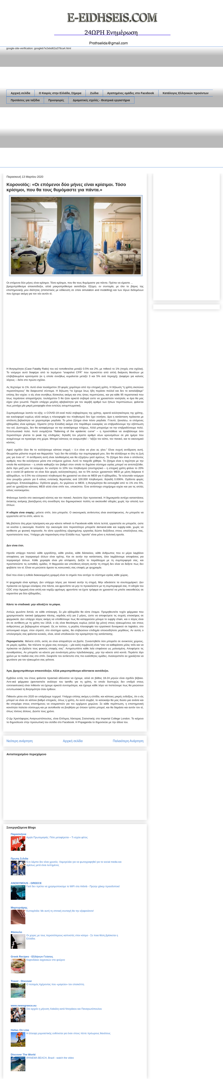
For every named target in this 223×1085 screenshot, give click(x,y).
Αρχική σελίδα (20, 93)
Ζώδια (94, 93)
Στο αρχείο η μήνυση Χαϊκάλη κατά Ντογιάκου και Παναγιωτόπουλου (64, 1008)
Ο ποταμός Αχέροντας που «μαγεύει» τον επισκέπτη (55, 984)
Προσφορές (56, 100)
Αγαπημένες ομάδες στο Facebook (130, 93)
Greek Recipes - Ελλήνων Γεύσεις (32, 956)
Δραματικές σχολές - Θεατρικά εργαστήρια (101, 100)
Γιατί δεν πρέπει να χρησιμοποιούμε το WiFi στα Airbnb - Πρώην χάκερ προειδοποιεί (73, 886)
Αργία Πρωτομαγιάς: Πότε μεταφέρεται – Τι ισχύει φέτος (57, 837)
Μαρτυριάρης (19, 907)
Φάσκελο (16, 932)
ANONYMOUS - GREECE (26, 883)
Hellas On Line (20, 1030)
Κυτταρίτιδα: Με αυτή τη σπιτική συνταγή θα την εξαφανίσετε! (60, 910)
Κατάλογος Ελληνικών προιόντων (186, 93)
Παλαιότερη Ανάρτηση (128, 741)
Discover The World (23, 1054)
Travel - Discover (21, 981)
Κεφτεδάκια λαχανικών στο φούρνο (45, 959)
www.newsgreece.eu (23, 1005)
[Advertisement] (69, 138)
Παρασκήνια (18, 834)
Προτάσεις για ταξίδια (25, 100)
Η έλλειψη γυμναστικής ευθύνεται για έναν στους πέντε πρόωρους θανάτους (68, 1033)
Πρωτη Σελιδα (19, 858)
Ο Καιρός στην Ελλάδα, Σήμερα (60, 93)
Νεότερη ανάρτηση (19, 741)
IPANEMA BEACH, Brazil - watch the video (50, 1057)
